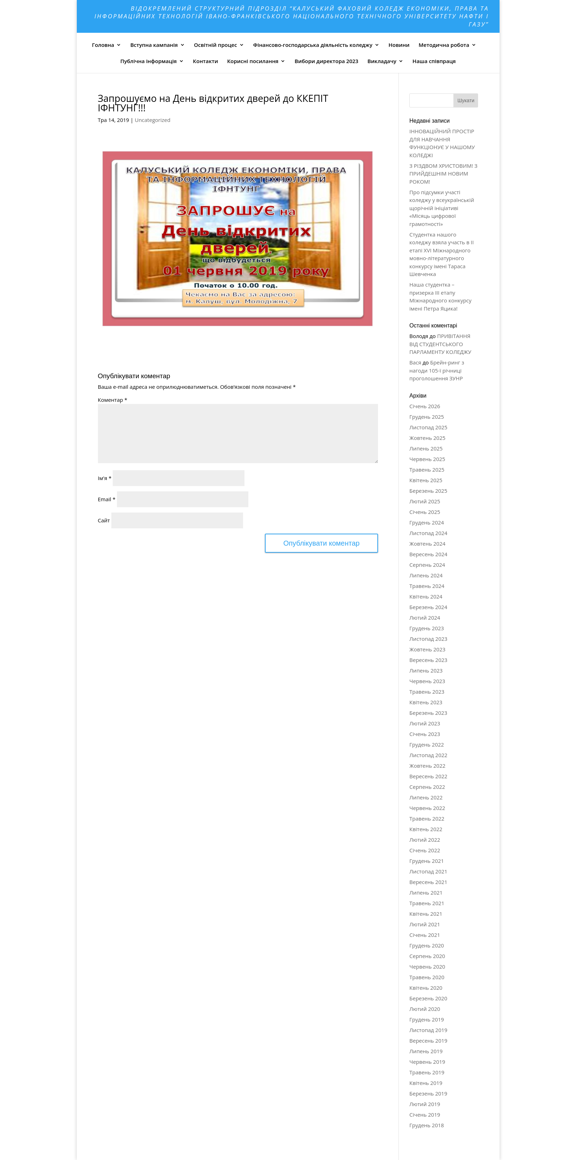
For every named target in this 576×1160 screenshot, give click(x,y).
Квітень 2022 (425, 829)
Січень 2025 (424, 511)
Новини (399, 44)
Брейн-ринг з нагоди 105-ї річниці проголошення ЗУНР (436, 370)
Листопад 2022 (428, 755)
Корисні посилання (253, 61)
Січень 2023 (424, 733)
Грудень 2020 (426, 945)
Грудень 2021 (426, 860)
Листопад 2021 (428, 871)
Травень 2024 (426, 585)
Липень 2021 (425, 892)
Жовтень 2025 (427, 437)
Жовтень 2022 (427, 765)
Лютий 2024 (424, 617)
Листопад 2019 (428, 1029)
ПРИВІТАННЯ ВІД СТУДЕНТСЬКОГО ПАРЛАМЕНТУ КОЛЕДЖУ (440, 343)
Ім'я (105, 477)
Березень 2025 (428, 490)
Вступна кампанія (154, 44)
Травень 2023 (426, 691)
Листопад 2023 (428, 638)
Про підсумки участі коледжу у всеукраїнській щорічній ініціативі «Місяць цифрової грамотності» (441, 208)
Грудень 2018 (426, 1125)
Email (107, 499)
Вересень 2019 (428, 1040)
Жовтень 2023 (427, 649)
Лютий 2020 (424, 1008)
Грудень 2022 (426, 744)
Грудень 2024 (426, 522)
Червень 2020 (427, 966)
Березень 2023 (428, 712)
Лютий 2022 (424, 839)
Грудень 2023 (426, 628)
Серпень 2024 (427, 564)
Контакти (205, 61)
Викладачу (381, 61)
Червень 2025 (427, 458)
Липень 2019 (425, 1051)
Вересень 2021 (428, 881)
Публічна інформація (148, 61)
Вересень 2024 (428, 554)
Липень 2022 (425, 797)
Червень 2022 (427, 807)
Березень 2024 (428, 606)
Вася (415, 362)
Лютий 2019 (424, 1103)
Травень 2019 (426, 1072)
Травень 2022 (426, 818)
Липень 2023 (425, 670)
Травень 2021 (426, 903)
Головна (103, 44)
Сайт (104, 520)
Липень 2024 (425, 575)
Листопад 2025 (428, 427)
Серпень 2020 (427, 955)
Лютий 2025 (424, 501)
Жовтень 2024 (427, 543)
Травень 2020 (426, 977)
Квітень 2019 (425, 1082)
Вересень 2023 (428, 659)
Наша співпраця (434, 61)
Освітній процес (215, 44)
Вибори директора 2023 (326, 61)
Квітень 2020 (425, 987)
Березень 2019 (428, 1093)
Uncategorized (152, 119)
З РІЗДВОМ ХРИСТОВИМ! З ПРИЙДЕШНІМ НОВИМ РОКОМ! (443, 173)
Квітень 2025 (425, 480)
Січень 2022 (424, 850)
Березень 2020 (428, 998)
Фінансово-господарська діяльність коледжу (312, 44)
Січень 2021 (424, 934)
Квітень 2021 (425, 913)
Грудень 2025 (426, 416)
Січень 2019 (424, 1114)
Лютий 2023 (424, 723)
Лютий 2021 (424, 924)
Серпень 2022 (427, 786)
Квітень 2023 (425, 702)
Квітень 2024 (425, 596)
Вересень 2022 (428, 776)
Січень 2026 (424, 406)
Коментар (113, 399)
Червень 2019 (427, 1061)
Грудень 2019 (426, 1019)
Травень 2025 (426, 469)
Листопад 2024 (428, 532)
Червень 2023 (427, 681)
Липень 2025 (425, 448)
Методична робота (444, 44)
